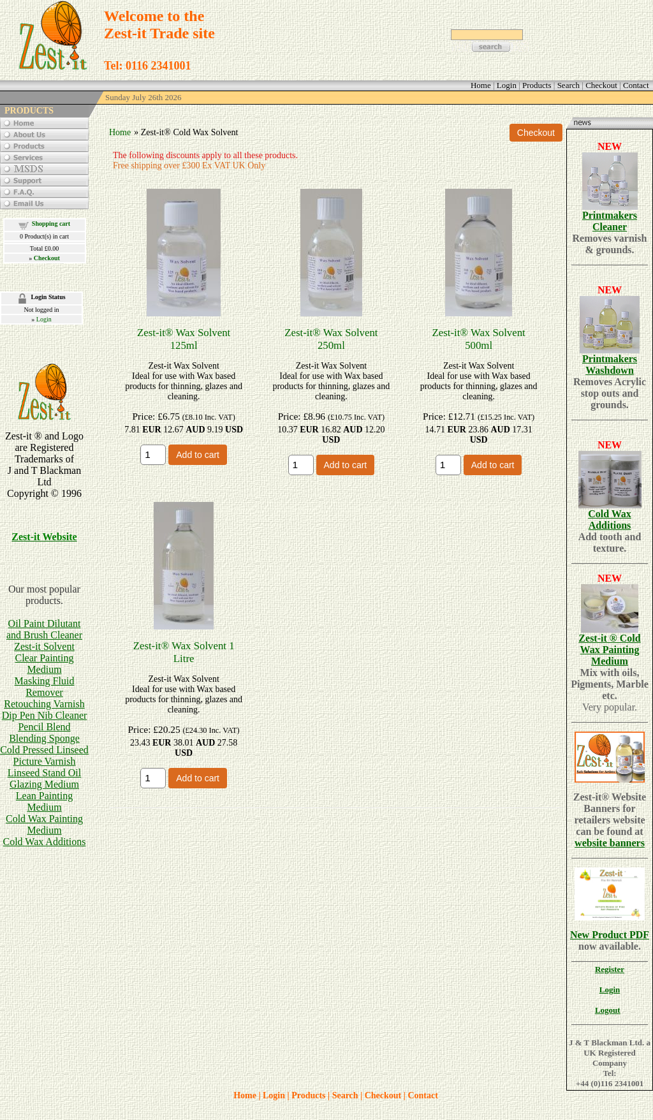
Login (44, 319)
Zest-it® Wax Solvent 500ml (478, 339)
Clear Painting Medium (44, 663)
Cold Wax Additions (44, 841)
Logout (607, 1010)
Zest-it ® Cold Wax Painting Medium (609, 650)
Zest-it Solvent (44, 646)
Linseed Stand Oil (45, 772)
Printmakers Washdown (609, 364)
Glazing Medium (44, 784)
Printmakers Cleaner (609, 221)
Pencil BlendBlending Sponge (44, 732)
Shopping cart (51, 223)
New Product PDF (609, 934)
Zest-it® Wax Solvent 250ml (331, 339)
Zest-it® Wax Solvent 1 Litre (184, 652)
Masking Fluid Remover (45, 686)
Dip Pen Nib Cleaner (44, 715)
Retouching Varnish (44, 703)
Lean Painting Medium (44, 801)
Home (120, 132)
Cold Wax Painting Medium (44, 824)
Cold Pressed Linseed (44, 749)
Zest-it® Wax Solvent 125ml (183, 339)
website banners (610, 842)
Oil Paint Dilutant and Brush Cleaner (44, 629)
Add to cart (197, 455)
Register (609, 969)
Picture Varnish (44, 761)
